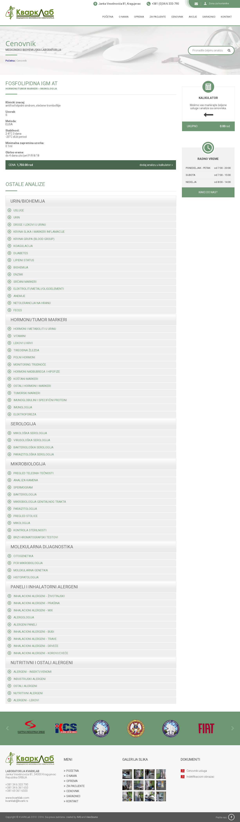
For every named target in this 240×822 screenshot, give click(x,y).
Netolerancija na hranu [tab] (29, 303)
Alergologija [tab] (21, 617)
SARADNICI (72, 796)
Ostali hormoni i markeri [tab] (29, 386)
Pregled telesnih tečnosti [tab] (30, 473)
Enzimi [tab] (15, 274)
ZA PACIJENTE (74, 786)
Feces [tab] (15, 310)
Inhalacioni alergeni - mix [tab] (30, 610)
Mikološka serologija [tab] (27, 433)
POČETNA (71, 770)
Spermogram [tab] (20, 487)
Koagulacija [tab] (20, 246)
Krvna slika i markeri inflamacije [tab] (36, 231)
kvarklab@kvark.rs (16, 800)
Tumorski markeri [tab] (24, 393)
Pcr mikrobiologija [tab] (25, 563)
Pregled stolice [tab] (23, 516)
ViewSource (92, 817)
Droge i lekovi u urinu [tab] (27, 224)
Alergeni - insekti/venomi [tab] (29, 672)
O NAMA (70, 775)
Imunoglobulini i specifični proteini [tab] (37, 400)
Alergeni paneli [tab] (22, 624)
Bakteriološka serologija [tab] (30, 447)
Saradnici (208, 16)
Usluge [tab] (16, 210)
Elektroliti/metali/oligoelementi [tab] (36, 289)
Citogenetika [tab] (20, 556)
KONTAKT (71, 801)
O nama (124, 16)
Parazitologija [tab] (22, 509)
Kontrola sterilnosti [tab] (27, 530)
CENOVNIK (71, 791)
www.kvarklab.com (17, 797)
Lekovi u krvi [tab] (20, 343)
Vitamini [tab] (17, 336)
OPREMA (71, 781)
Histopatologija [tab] (23, 577)
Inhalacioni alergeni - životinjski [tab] (36, 596)
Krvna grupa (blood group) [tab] (31, 239)
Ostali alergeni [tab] (22, 686)
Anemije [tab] (16, 296)
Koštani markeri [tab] (23, 379)
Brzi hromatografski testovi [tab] (33, 537)
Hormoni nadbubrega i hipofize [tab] (34, 371)
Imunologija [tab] (20, 407)
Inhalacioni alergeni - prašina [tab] (34, 603)
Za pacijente (158, 16)
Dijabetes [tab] (18, 253)
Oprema (139, 16)
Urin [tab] (14, 217)
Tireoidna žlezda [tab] (23, 350)
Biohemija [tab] (18, 267)
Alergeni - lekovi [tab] (23, 700)
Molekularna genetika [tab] (28, 570)
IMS (79, 817)
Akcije (193, 16)
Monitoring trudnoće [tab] (27, 364)
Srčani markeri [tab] (22, 282)
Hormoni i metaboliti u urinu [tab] (32, 329)
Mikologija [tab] (19, 523)
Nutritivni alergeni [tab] (25, 693)
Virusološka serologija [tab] (29, 440)
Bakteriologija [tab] (22, 494)
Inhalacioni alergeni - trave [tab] (32, 639)
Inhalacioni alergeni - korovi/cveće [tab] (38, 653)
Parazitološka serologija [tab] (31, 454)
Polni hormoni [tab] (21, 357)
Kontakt (226, 16)
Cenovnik (177, 16)
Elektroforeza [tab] (22, 414)
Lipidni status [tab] (21, 260)
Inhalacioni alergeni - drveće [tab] (33, 646)
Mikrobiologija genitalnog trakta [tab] (37, 502)
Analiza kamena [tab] (23, 480)
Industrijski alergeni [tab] (27, 679)
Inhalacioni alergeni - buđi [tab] (31, 631)
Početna (107, 16)
